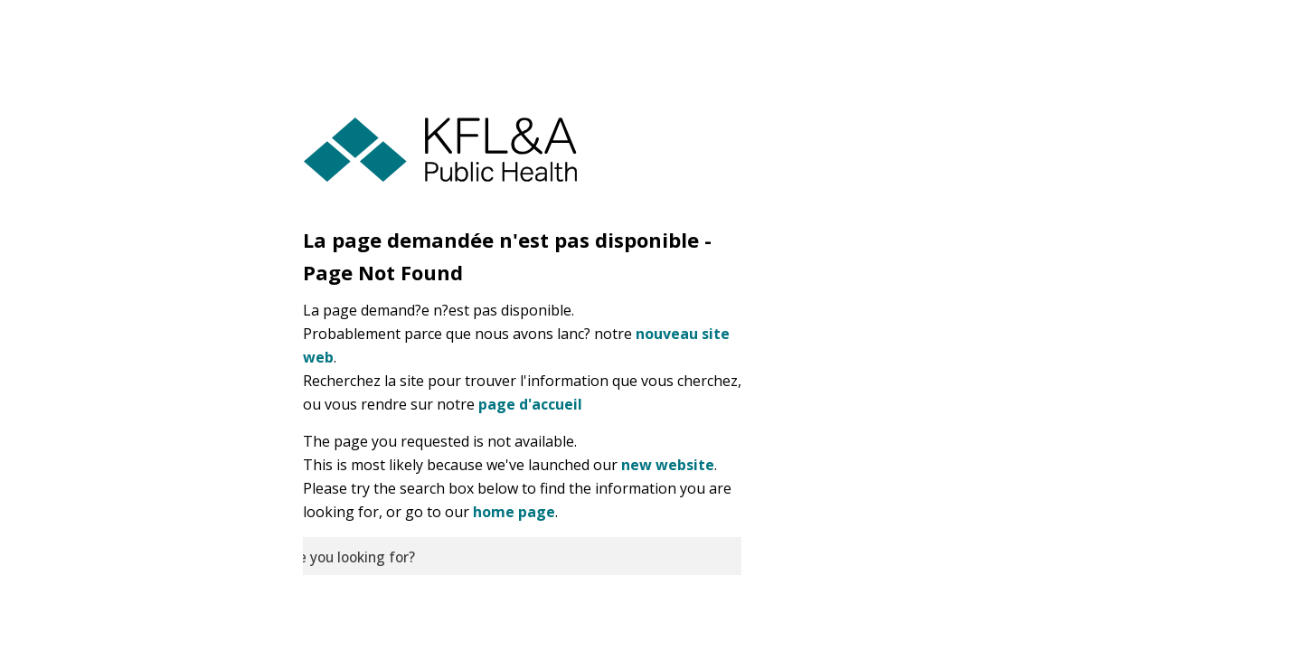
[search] (522, 556)
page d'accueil (530, 404)
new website (667, 465)
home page (514, 512)
